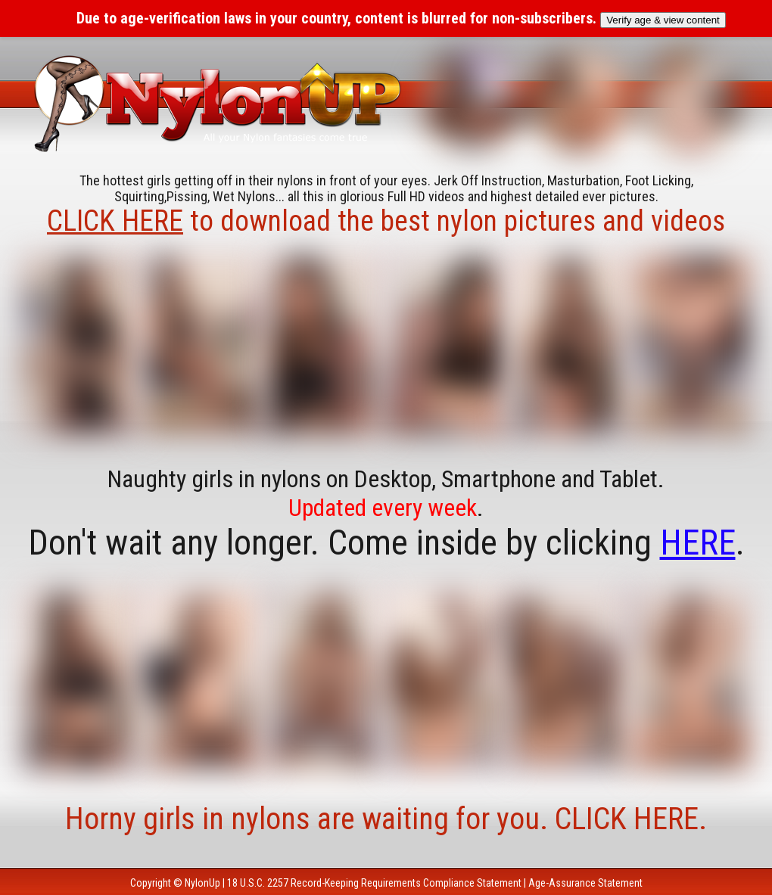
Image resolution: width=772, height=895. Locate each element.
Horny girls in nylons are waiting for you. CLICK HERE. (386, 819)
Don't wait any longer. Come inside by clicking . (386, 542)
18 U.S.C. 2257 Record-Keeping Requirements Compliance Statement (374, 883)
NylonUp (202, 883)
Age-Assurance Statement (585, 883)
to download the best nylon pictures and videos (386, 221)
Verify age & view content (663, 20)
